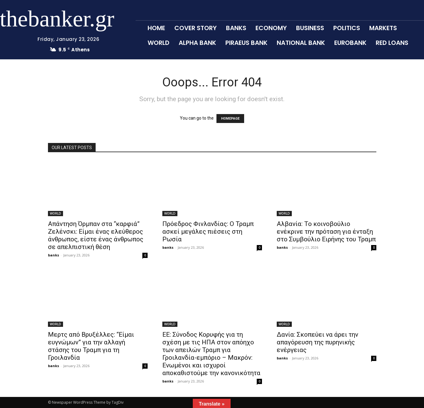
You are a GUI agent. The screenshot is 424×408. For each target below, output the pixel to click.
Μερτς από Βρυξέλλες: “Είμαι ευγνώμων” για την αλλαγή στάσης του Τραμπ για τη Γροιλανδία (91, 346)
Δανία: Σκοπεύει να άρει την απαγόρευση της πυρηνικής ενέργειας (317, 342)
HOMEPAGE (230, 119)
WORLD (55, 213)
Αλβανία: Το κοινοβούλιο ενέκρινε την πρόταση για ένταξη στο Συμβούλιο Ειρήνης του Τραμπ (326, 231)
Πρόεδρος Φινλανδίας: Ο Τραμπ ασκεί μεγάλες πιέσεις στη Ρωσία (208, 231)
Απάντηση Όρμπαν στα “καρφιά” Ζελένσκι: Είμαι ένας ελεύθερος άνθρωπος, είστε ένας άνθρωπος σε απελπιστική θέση (95, 235)
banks (53, 255)
